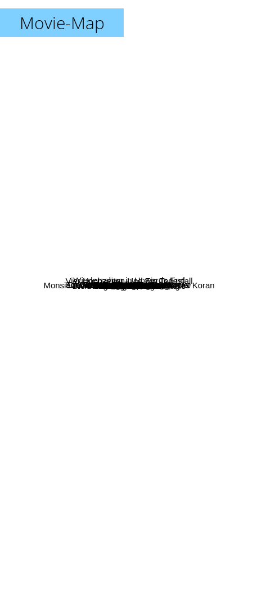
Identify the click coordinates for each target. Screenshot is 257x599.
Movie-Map (62, 22)
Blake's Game (91, 174)
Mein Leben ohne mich (69, 217)
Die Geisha (180, 268)
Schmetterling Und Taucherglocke (83, 284)
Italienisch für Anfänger (197, 235)
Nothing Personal (88, 353)
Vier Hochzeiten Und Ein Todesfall (171, 282)
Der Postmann (80, 309)
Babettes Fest (147, 402)
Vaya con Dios (147, 181)
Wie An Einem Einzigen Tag (115, 429)
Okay (106, 262)
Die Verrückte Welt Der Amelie (156, 332)
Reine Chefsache (111, 413)
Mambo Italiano (122, 384)
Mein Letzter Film (137, 372)
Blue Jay (95, 155)
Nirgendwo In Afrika (156, 362)
